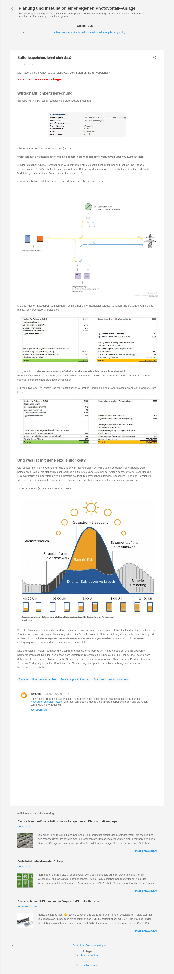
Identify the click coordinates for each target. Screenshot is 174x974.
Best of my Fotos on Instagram (90, 945)
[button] (155, 57)
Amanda (36, 693)
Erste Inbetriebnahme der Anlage (40, 861)
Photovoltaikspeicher (44, 679)
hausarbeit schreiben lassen (47, 701)
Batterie (23, 679)
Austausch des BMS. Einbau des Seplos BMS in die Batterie (58, 901)
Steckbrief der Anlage (87, 955)
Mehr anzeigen (146, 850)
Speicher (99, 679)
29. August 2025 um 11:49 (56, 694)
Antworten (39, 709)
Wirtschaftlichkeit (118, 679)
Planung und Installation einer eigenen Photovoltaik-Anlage (77, 8)
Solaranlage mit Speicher (75, 679)
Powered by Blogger (87, 964)
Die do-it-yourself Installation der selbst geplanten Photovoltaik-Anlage (67, 821)
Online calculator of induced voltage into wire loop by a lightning (89, 32)
